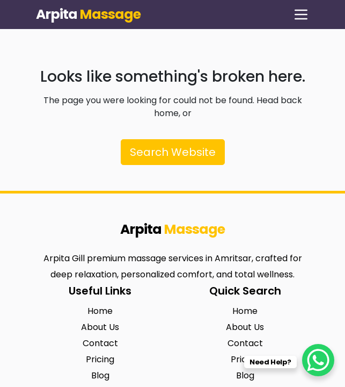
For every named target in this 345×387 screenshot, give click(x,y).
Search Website (173, 152)
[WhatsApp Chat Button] (318, 360)
